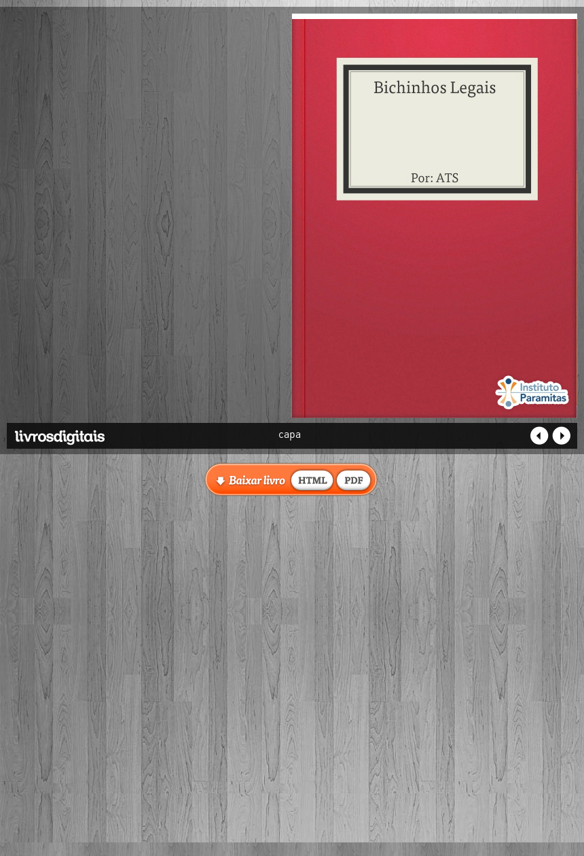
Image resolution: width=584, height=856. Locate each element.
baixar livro (312, 479)
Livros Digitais (92, 432)
